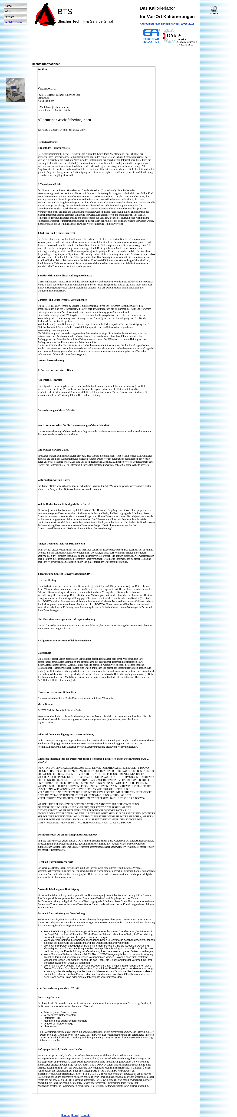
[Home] (65, 1115)
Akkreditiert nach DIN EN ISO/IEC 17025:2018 (167, 23)
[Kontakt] (85, 1115)
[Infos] (75, 1115)
